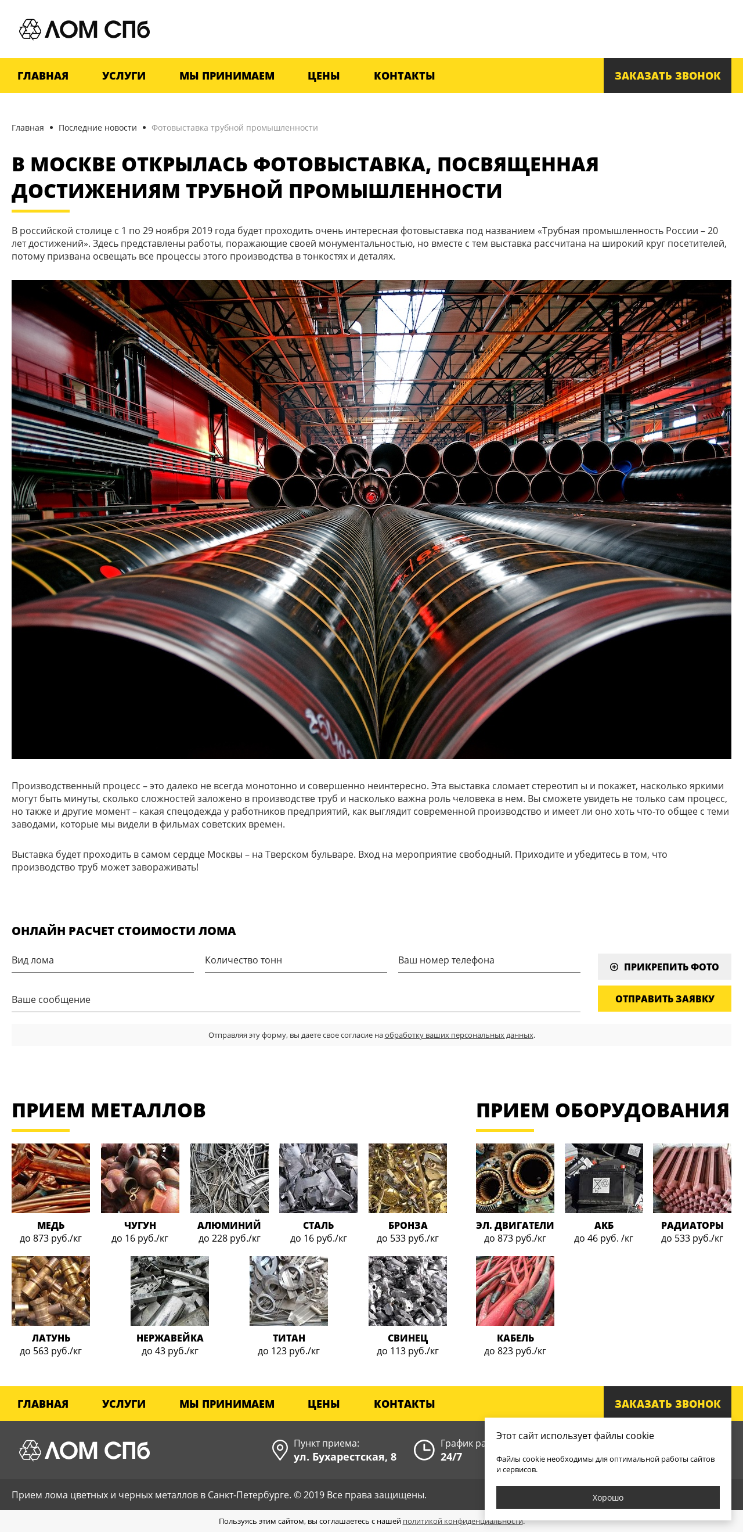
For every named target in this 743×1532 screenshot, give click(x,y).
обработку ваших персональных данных (459, 1035)
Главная (42, 75)
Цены (324, 75)
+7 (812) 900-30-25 (669, 29)
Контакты (404, 75)
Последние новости (98, 127)
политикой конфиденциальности (463, 1521)
